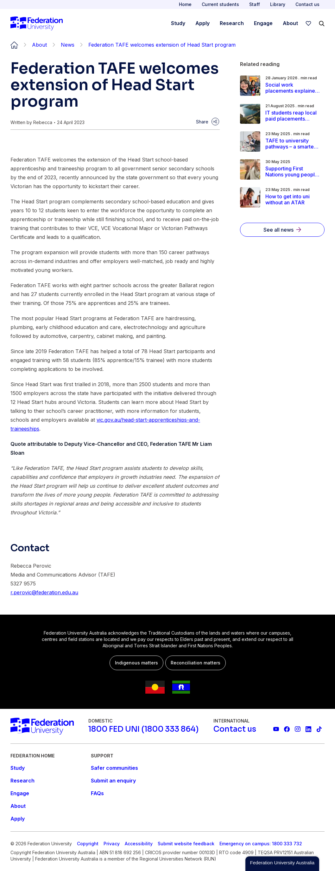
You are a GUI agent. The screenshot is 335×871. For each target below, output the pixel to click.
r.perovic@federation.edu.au (44, 592)
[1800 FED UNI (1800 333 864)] (143, 729)
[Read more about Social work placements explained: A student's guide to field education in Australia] (292, 88)
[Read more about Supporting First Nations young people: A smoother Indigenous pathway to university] (292, 172)
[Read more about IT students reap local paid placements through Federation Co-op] (292, 116)
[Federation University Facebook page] (286, 729)
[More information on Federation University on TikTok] (319, 729)
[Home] (36, 23)
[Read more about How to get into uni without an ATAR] (292, 200)
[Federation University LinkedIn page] (308, 729)
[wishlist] (308, 23)
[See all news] (282, 230)
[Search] (322, 23)
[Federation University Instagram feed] (297, 729)
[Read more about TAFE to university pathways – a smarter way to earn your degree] (292, 144)
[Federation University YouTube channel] (276, 729)
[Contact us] (234, 729)
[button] (282, 863)
